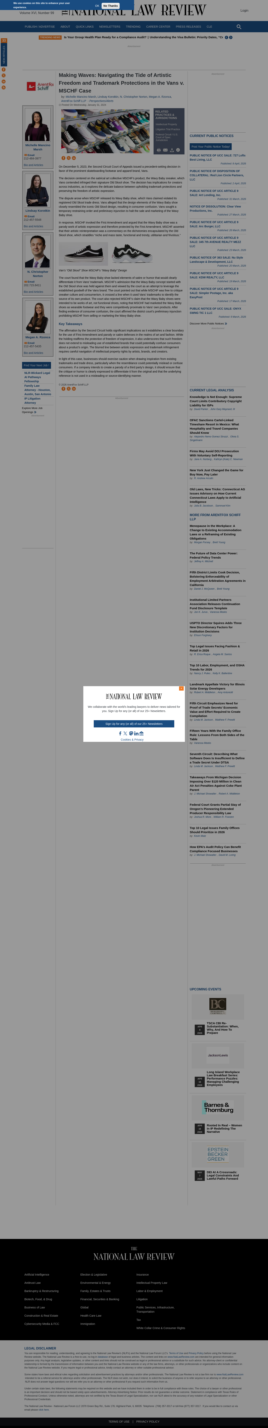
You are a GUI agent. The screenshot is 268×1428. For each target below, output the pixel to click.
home (141, 733)
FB (120, 733)
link (136, 733)
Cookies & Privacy (132, 739)
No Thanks (110, 5)
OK (97, 5)
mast (131, 733)
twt (126, 733)
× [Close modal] (181, 688)
